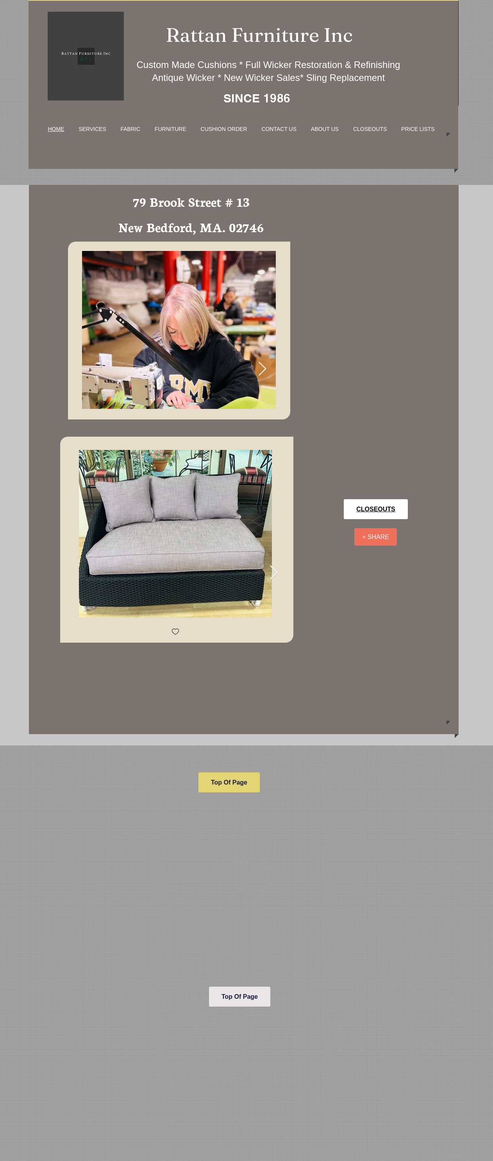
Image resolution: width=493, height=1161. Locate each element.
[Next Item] (262, 369)
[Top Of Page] (229, 782)
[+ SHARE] (375, 537)
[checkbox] (175, 632)
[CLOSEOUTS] (376, 509)
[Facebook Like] (378, 566)
